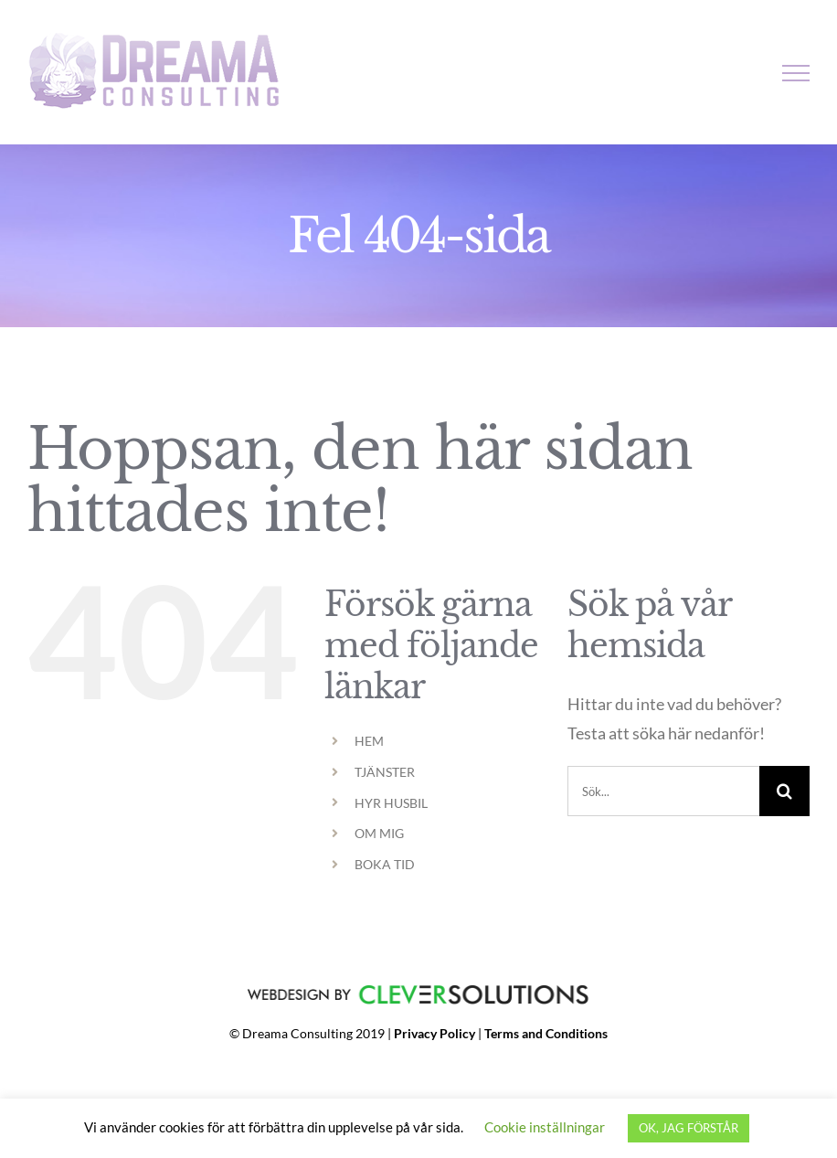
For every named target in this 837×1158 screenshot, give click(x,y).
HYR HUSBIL (391, 803)
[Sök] (784, 791)
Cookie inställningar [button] (544, 1127)
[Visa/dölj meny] (796, 73)
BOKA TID (385, 864)
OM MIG (379, 833)
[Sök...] (663, 791)
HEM (369, 741)
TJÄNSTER (385, 772)
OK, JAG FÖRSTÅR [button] (688, 1128)
